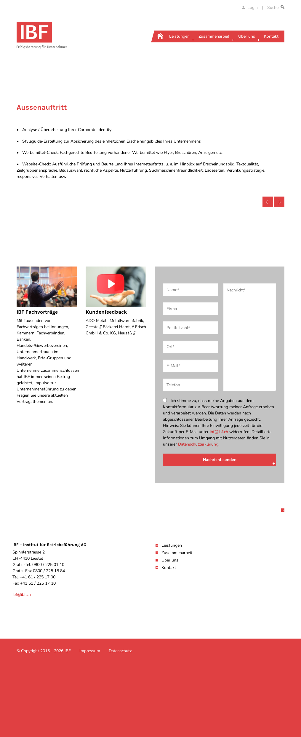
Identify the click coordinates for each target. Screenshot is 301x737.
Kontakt (168, 567)
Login (250, 7)
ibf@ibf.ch (219, 432)
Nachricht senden (219, 459)
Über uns (169, 560)
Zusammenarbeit (176, 553)
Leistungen (171, 545)
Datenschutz (120, 651)
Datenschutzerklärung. (198, 444)
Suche (275, 7)
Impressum (89, 651)
